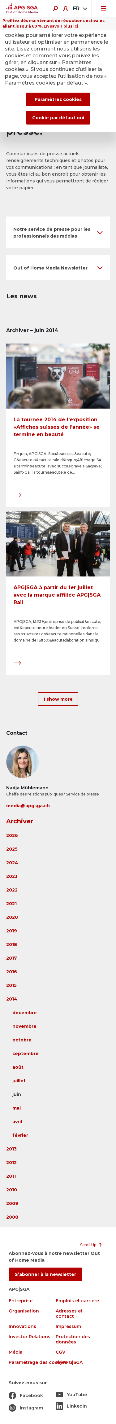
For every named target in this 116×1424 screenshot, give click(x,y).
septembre (25, 1053)
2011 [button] (11, 1176)
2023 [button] (12, 876)
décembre (24, 1012)
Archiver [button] (19, 821)
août (18, 1067)
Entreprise (20, 1301)
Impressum (68, 1326)
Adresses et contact (69, 1313)
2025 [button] (12, 849)
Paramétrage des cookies (38, 1362)
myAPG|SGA (69, 1362)
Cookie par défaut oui (58, 117)
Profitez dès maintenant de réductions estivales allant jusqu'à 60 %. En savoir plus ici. (53, 23)
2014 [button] (11, 999)
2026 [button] (12, 835)
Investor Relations (29, 1336)
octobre (22, 1040)
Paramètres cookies (58, 99)
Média (16, 1352)
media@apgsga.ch (28, 805)
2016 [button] (11, 972)
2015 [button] (11, 985)
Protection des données (73, 1339)
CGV (60, 1352)
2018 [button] (11, 944)
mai (16, 1108)
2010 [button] (11, 1190)
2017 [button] (11, 958)
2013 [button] (11, 1149)
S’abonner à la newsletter (45, 1274)
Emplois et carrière (77, 1301)
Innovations (22, 1326)
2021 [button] (11, 903)
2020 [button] (12, 917)
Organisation (24, 1311)
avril (17, 1121)
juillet (19, 1081)
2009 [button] (12, 1203)
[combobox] (79, 8)
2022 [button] (12, 890)
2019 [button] (11, 931)
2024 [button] (12, 862)
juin (16, 1094)
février (20, 1135)
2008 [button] (12, 1217)
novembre (24, 1026)
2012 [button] (11, 1162)
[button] (58, 232)
